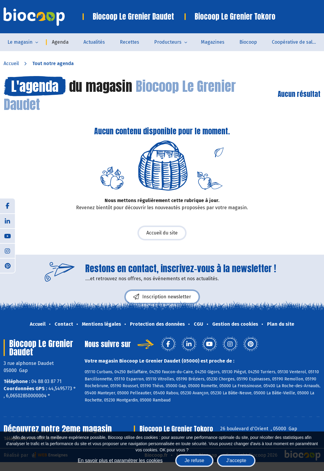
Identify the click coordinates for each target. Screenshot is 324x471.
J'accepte (236, 460)
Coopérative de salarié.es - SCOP (298, 42)
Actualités (94, 42)
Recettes (129, 42)
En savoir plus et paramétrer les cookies (120, 460)
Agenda (60, 42)
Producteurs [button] (168, 42)
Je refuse (194, 460)
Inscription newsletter (162, 297)
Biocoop (248, 42)
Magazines (212, 42)
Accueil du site (162, 233)
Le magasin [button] (19, 42)
